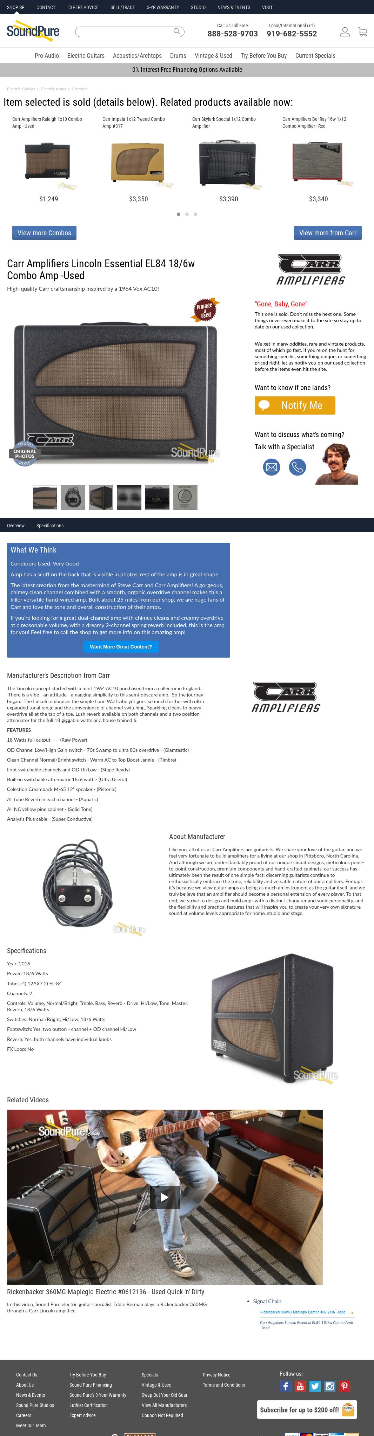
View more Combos (44, 233)
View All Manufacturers (164, 1405)
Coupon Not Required (162, 1415)
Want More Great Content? (121, 647)
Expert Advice (82, 1415)
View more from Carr (327, 233)
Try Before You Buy (264, 55)
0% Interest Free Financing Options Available (187, 69)
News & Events (30, 1395)
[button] (178, 214)
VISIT (267, 7)
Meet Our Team (31, 1425)
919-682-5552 (292, 33)
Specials (150, 1375)
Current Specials (315, 55)
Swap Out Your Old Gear (164, 1395)
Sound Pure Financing (90, 1385)
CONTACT (45, 7)
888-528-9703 (233, 33)
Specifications (50, 525)
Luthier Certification (88, 1405)
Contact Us (26, 1375)
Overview (16, 525)
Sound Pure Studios (35, 1405)
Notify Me (301, 405)
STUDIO (198, 7)
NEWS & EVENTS (234, 7)
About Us (25, 1385)
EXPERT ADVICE (83, 7)
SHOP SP (16, 7)
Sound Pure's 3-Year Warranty (97, 1395)
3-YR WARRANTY (163, 7)
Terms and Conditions (224, 1385)
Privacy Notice (217, 1375)
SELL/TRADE (123, 7)
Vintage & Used (213, 55)
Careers (23, 1415)
